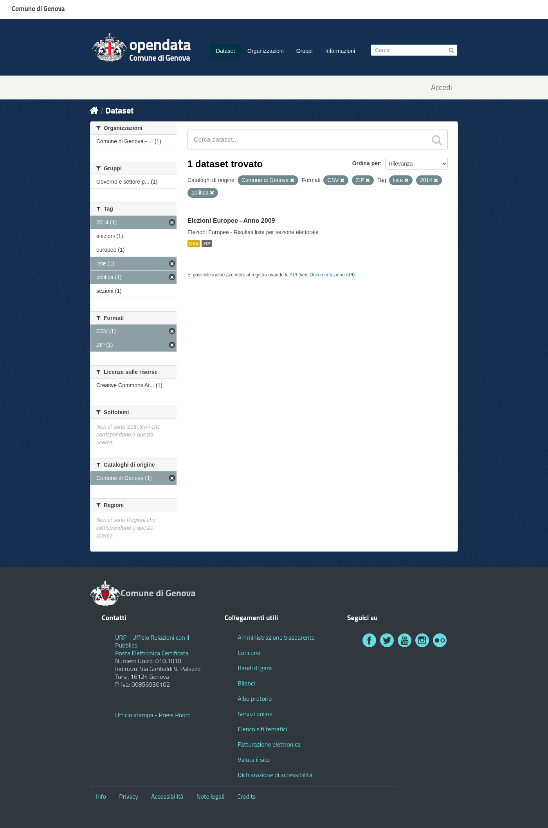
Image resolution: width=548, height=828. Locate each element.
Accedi (441, 87)
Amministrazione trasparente (276, 637)
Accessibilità (167, 796)
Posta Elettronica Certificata (151, 653)
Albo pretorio (255, 698)
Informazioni (340, 51)
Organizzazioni (265, 51)
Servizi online (255, 713)
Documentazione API (331, 275)
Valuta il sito (254, 759)
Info (101, 796)
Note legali (210, 796)
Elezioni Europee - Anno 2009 (231, 220)
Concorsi (249, 652)
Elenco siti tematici (262, 729)
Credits (246, 796)
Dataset (225, 51)
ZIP (206, 243)
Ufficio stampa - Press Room (153, 715)
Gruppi (304, 51)
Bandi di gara (255, 668)
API (293, 275)
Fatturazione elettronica (269, 744)
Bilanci (246, 683)
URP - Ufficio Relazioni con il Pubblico (152, 641)
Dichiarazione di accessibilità (275, 774)
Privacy (128, 796)
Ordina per (366, 163)
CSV (193, 243)
